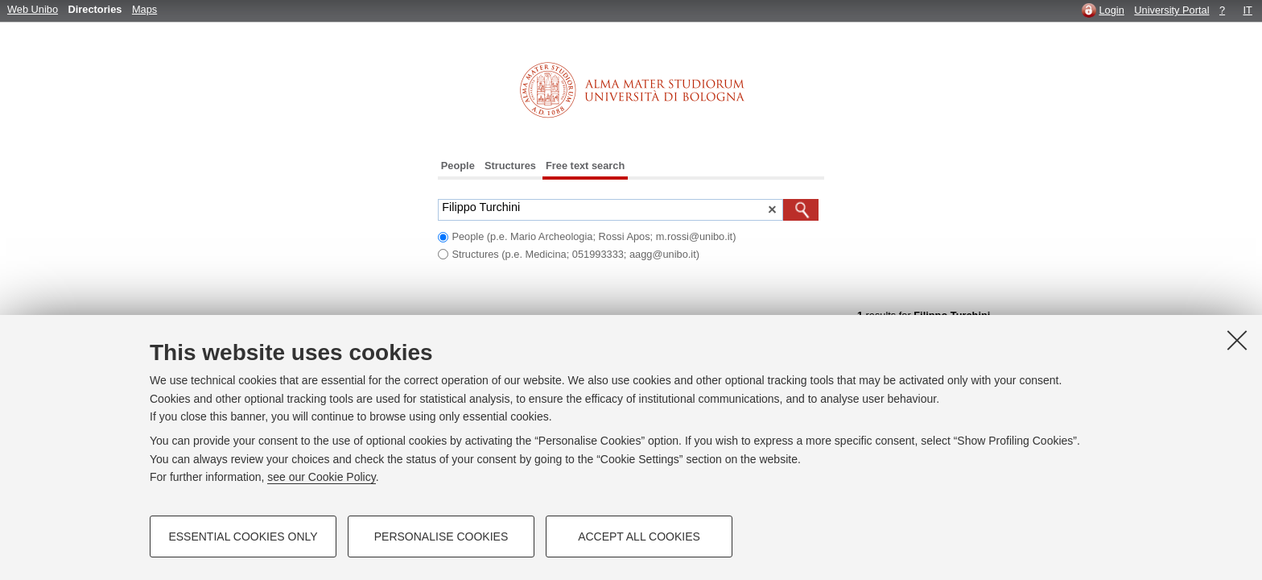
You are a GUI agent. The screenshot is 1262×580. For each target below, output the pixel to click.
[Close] (1237, 340)
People (458, 166)
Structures (510, 166)
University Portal (1171, 10)
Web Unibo (32, 9)
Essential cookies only (242, 536)
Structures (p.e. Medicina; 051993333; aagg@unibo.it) (575, 254)
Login (1111, 10)
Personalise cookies (441, 536)
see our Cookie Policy (321, 476)
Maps (144, 9)
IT (1247, 10)
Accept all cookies (639, 536)
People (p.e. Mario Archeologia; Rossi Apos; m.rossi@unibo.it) (594, 236)
